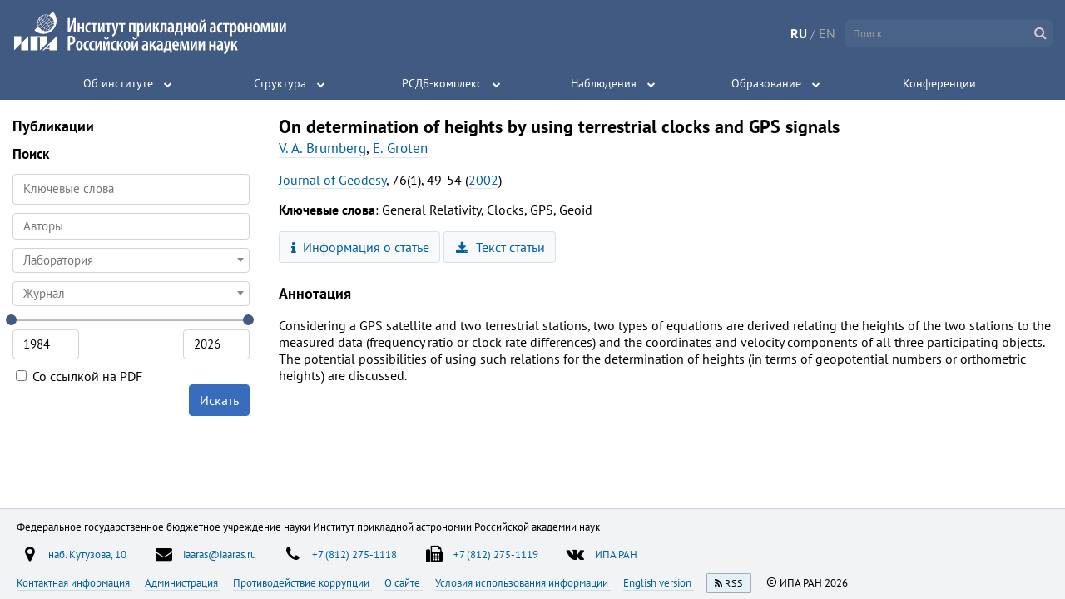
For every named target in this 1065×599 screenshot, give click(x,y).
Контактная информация (74, 582)
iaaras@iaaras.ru (219, 554)
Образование (766, 83)
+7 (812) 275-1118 (354, 554)
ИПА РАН (616, 554)
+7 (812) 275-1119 (495, 554)
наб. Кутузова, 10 (87, 554)
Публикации (53, 126)
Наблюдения (604, 83)
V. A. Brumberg (322, 148)
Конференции (939, 83)
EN (827, 33)
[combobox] (131, 226)
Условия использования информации (523, 582)
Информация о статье (360, 247)
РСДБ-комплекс (442, 83)
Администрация (182, 582)
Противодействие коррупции (302, 582)
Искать (219, 400)
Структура (280, 83)
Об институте (118, 83)
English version (658, 582)
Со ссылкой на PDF (79, 376)
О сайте (403, 582)
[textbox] (131, 260)
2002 (483, 179)
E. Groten (400, 148)
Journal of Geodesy (332, 179)
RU (798, 33)
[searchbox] (131, 226)
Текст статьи (500, 247)
